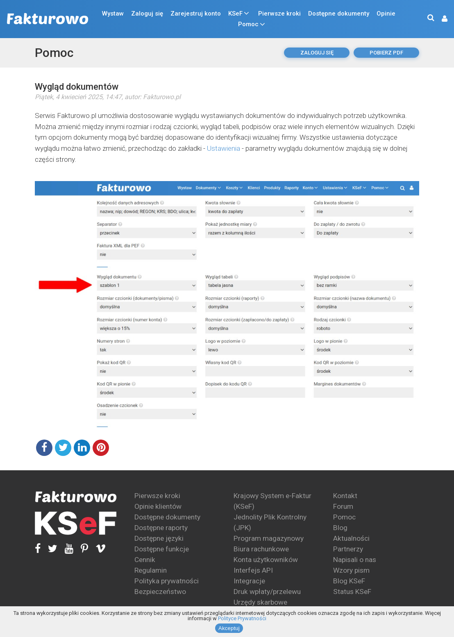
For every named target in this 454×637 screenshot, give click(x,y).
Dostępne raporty (161, 528)
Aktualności (351, 538)
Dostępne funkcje (161, 549)
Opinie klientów (158, 506)
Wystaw (113, 13)
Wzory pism (351, 570)
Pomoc (248, 24)
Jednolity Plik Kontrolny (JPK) (270, 522)
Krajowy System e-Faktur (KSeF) (272, 501)
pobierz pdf (386, 53)
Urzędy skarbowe (260, 602)
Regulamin (150, 570)
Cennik (144, 559)
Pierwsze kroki (279, 13)
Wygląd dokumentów (76, 87)
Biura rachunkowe (261, 549)
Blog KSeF (349, 581)
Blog (340, 528)
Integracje (249, 581)
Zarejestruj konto (195, 13)
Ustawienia (223, 148)
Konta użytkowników (266, 559)
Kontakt (345, 496)
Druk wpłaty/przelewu (267, 591)
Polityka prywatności (166, 581)
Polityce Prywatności (242, 618)
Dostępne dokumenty (338, 13)
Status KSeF (352, 591)
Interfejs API (253, 570)
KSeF (235, 13)
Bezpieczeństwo (160, 591)
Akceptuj (229, 628)
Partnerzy (348, 549)
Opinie (386, 13)
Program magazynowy (269, 538)
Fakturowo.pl (162, 97)
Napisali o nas (354, 559)
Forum (343, 506)
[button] (440, 19)
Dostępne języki (159, 538)
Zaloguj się (147, 13)
